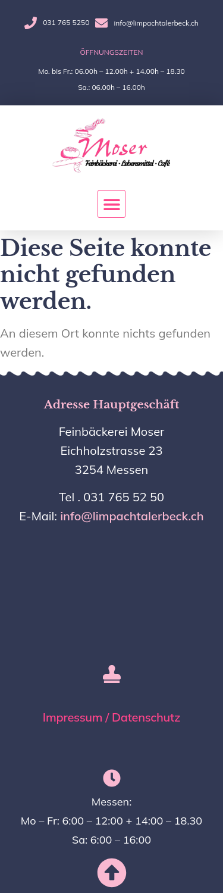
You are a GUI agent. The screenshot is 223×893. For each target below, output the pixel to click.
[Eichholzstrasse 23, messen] (111, 585)
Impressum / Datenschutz (111, 717)
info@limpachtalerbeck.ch (132, 515)
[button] (111, 204)
